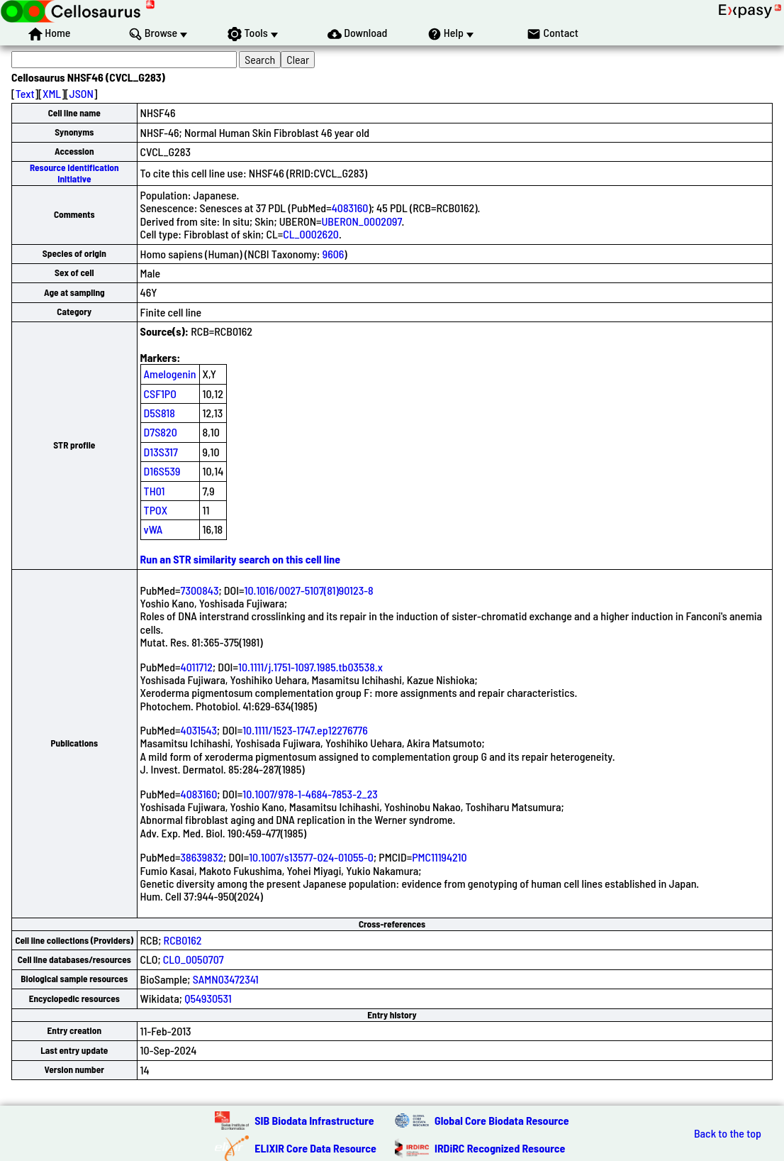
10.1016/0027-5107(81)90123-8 (309, 590)
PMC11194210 (439, 857)
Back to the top (727, 1133)
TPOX (156, 510)
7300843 (200, 590)
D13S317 (161, 451)
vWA (153, 529)
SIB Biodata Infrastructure (314, 1120)
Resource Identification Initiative (74, 173)
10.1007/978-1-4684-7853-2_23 (310, 793)
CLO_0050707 (193, 959)
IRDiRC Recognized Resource (500, 1148)
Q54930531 (208, 998)
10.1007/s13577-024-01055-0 (311, 857)
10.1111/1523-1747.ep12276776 (305, 730)
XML (52, 93)
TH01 (154, 490)
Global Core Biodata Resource (502, 1120)
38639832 (202, 857)
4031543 (199, 730)
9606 (334, 253)
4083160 (350, 207)
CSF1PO (160, 393)
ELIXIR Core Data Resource (315, 1148)
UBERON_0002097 (362, 221)
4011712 (197, 666)
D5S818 (159, 412)
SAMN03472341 (226, 979)
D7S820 (160, 432)
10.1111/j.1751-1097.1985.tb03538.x (310, 666)
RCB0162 (183, 940)
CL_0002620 (311, 234)
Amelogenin (170, 373)
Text (25, 93)
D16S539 (162, 471)
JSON (81, 93)
